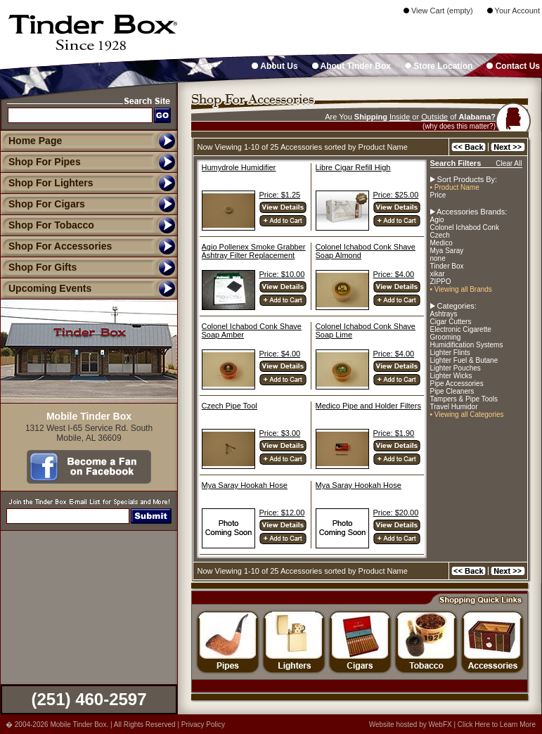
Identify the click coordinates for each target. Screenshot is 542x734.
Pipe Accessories (457, 383)
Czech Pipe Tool (229, 405)
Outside (434, 116)
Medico (441, 243)
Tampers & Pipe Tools (464, 399)
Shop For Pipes (40, 161)
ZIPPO (440, 281)
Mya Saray (447, 251)
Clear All (509, 163)
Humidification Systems (466, 345)
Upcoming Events (45, 288)
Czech (440, 235)
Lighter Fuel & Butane (464, 360)
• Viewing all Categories (467, 414)
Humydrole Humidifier (239, 167)
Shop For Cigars (42, 204)
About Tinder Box (351, 66)
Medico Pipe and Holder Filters (368, 405)
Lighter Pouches (455, 368)
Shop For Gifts (38, 267)
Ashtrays (444, 314)
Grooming (445, 337)
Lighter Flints (450, 352)
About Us (274, 66)
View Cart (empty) (438, 10)
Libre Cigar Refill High (353, 167)
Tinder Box (447, 266)
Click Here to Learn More (497, 724)
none (438, 258)
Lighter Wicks (451, 376)
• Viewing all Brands (461, 289)
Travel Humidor (454, 407)
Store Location (438, 66)
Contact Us (513, 66)
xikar (437, 274)
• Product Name (454, 187)
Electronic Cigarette (460, 329)
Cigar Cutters (451, 322)
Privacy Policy (203, 724)
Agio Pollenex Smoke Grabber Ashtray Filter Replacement (254, 251)
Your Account (513, 10)
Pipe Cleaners (452, 391)
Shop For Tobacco (47, 225)
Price (438, 195)
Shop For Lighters (46, 182)
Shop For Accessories (56, 246)
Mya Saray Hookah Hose (245, 485)
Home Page (35, 140)
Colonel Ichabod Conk (464, 227)
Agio (437, 220)
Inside (399, 116)
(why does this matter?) (459, 126)
